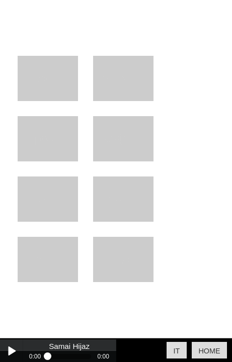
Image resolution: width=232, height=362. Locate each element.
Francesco (123, 78)
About (47, 78)
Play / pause (11, 350)
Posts (48, 138)
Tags (123, 259)
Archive (47, 259)
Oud (48, 199)
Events (123, 199)
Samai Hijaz (69, 346)
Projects (123, 138)
